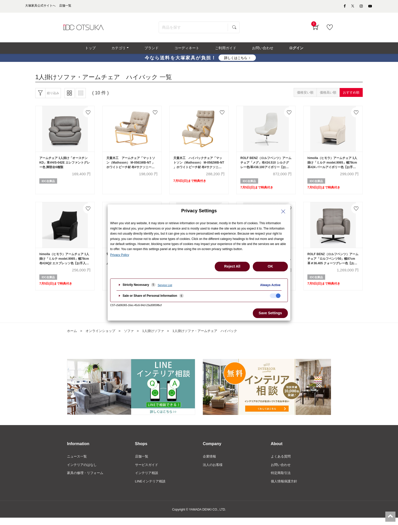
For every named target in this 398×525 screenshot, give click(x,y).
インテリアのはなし (83, 471)
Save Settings (270, 313)
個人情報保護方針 (285, 488)
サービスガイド (147, 471)
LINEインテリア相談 (151, 488)
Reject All (232, 266)
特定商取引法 (281, 480)
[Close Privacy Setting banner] (283, 211)
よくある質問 (281, 463)
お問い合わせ (281, 471)
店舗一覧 (142, 463)
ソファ (132, 337)
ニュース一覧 (77, 463)
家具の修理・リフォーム (86, 480)
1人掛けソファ (157, 337)
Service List (165, 285)
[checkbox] (275, 295)
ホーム (72, 337)
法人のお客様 (213, 471)
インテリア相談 (147, 480)
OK (270, 266)
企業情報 (210, 463)
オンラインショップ (102, 337)
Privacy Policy (119, 255)
